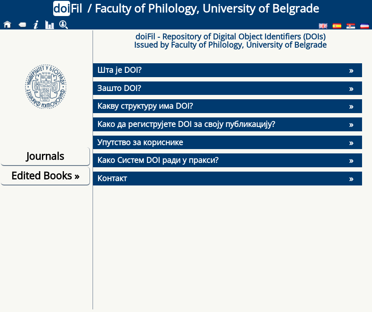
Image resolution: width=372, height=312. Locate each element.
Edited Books (45, 175)
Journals (45, 156)
